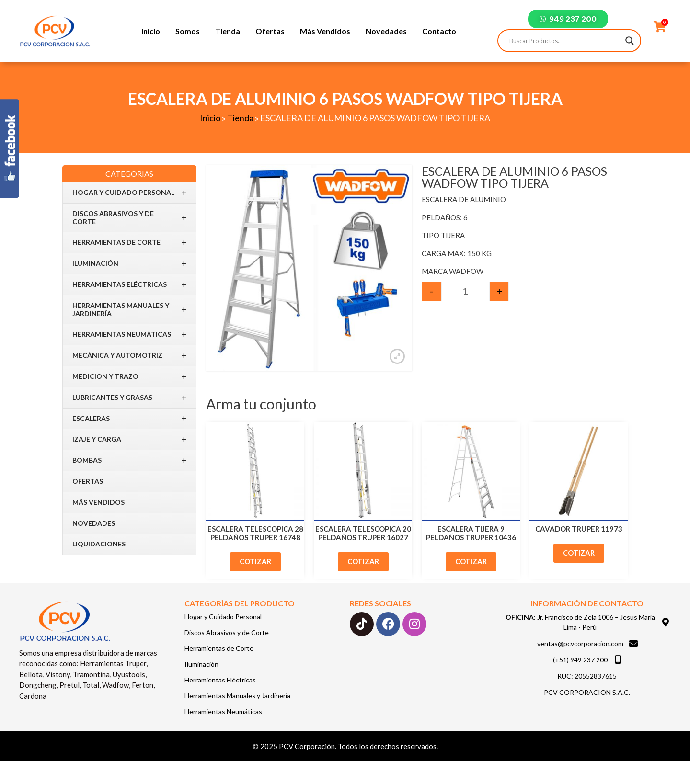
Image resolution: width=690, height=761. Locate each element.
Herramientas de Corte (129, 242)
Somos (187, 30)
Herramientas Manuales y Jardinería (129, 309)
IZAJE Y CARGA (129, 439)
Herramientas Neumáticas (129, 334)
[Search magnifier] (629, 40)
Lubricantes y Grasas (129, 397)
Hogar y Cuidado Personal (129, 192)
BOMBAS (129, 460)
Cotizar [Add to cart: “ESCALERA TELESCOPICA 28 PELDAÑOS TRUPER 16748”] (255, 561)
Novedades (386, 30)
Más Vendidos (325, 30)
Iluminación (129, 263)
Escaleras (129, 418)
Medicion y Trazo (129, 376)
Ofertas (270, 30)
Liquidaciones (99, 544)
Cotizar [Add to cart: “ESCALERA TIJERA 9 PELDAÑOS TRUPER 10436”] (471, 561)
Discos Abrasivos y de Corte (129, 217)
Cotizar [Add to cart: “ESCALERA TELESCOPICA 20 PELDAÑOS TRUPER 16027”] (363, 561)
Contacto (439, 30)
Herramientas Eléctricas (129, 284)
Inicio (150, 30)
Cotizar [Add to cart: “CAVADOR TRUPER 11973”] (579, 552)
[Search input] (565, 40)
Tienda (227, 30)
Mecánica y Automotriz (129, 355)
